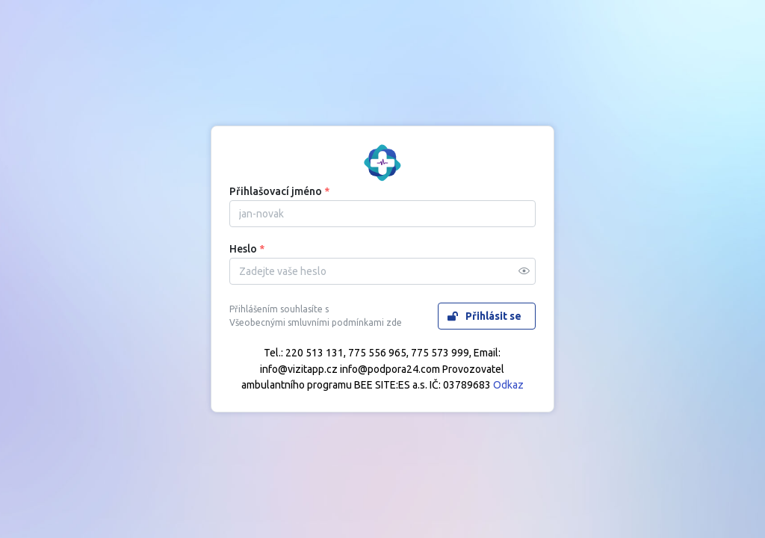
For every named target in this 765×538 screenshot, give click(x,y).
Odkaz (508, 385)
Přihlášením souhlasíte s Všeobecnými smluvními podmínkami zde (315, 316)
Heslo (246, 249)
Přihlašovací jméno (279, 191)
